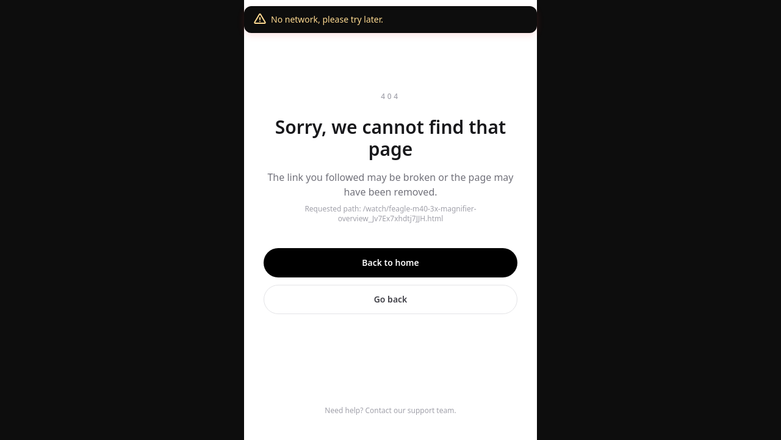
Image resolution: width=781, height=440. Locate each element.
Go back (391, 299)
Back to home (390, 262)
